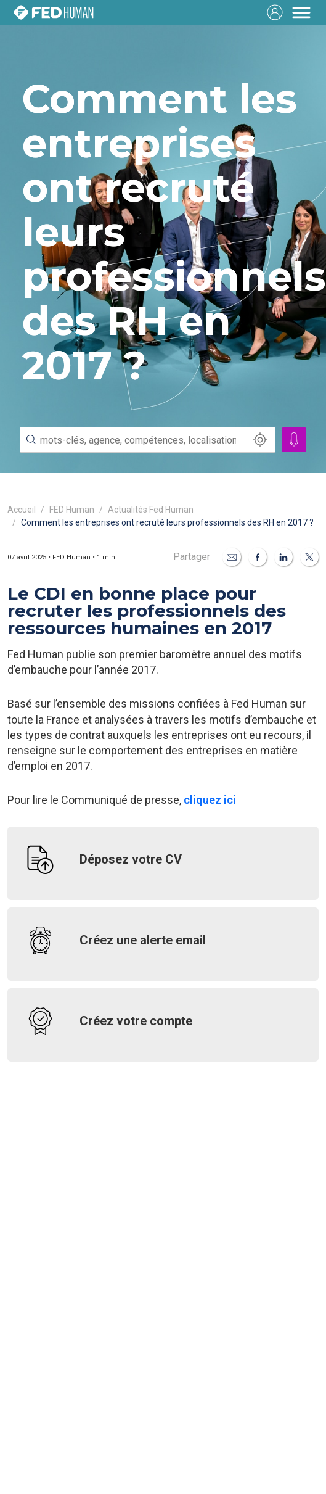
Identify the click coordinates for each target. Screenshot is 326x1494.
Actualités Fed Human (151, 509)
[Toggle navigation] (301, 12)
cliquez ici (210, 799)
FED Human (71, 509)
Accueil (21, 509)
